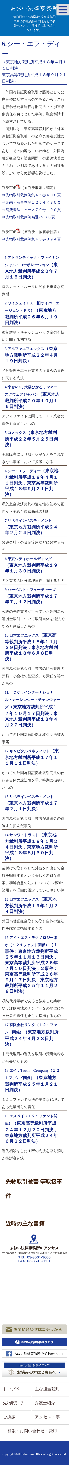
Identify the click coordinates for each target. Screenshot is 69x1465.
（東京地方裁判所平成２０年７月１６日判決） (32, 267)
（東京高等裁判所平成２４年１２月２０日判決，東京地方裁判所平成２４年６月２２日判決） (31, 1129)
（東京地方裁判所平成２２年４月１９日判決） (31, 354)
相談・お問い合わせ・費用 (32, 1431)
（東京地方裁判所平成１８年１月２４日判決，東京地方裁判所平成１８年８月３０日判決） (31, 846)
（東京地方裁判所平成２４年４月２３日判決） (32, 1035)
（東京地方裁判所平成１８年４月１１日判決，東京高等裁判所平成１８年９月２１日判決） (31, 482)
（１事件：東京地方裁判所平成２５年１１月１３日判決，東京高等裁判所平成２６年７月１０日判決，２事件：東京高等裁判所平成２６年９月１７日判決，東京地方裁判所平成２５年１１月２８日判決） (31, 965)
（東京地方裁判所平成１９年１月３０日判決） (31, 565)
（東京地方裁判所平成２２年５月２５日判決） (31, 438)
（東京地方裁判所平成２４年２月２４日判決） (31, 527)
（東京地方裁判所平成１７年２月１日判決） (31, 803)
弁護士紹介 (45, 1403)
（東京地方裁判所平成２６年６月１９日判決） (32, 313)
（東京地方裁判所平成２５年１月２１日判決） (32, 1080)
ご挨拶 (9, 1417)
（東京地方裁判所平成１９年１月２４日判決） (31, 905)
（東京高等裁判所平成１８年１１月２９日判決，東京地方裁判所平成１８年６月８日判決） (31, 647)
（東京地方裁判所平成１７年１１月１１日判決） (32, 757)
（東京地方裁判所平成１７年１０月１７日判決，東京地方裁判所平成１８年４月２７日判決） (32, 708)
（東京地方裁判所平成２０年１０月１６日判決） (32, 397)
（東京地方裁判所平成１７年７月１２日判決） (31, 596)
